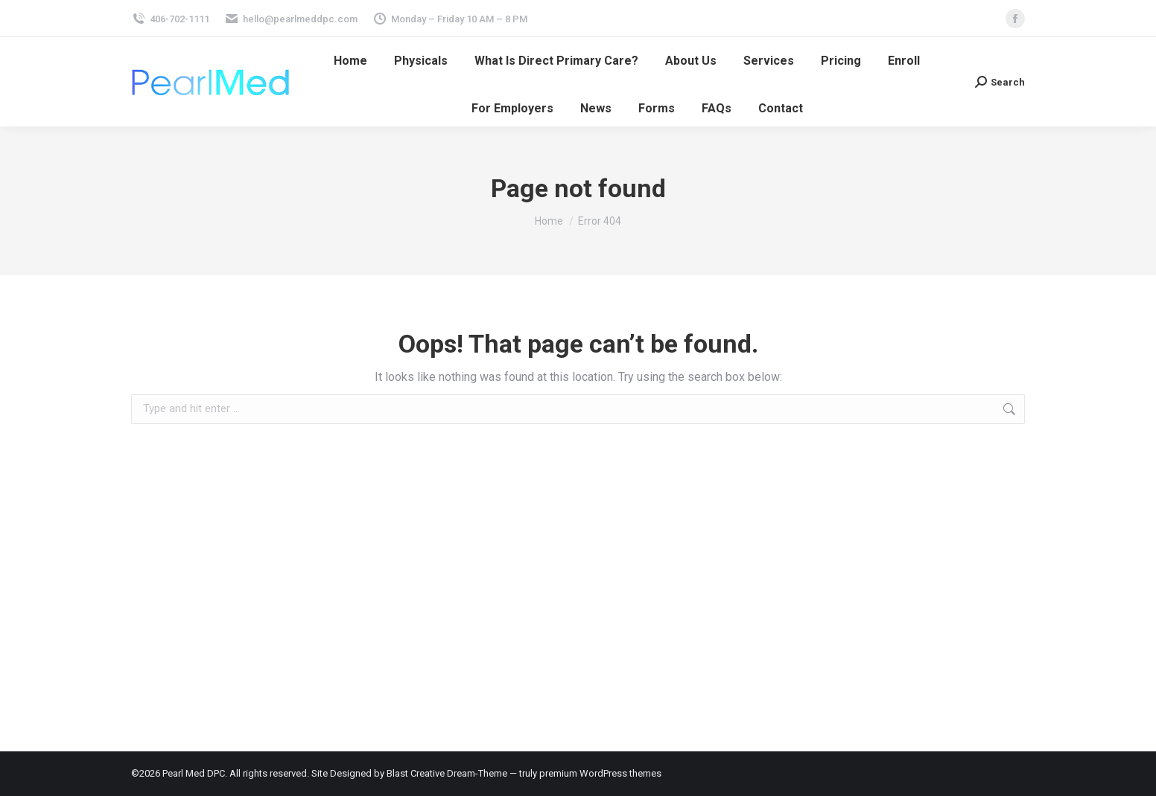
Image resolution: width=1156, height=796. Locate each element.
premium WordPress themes (600, 773)
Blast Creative (416, 773)
